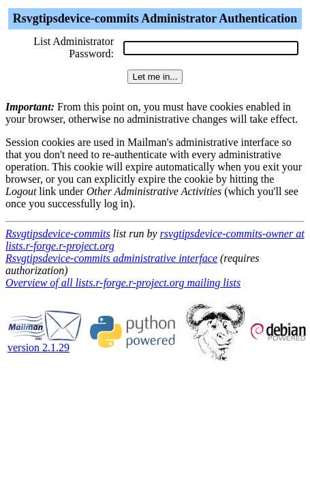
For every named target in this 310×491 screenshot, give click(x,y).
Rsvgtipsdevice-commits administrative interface (111, 258)
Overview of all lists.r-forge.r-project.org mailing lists (123, 282)
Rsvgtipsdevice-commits (57, 233)
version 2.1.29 (44, 342)
